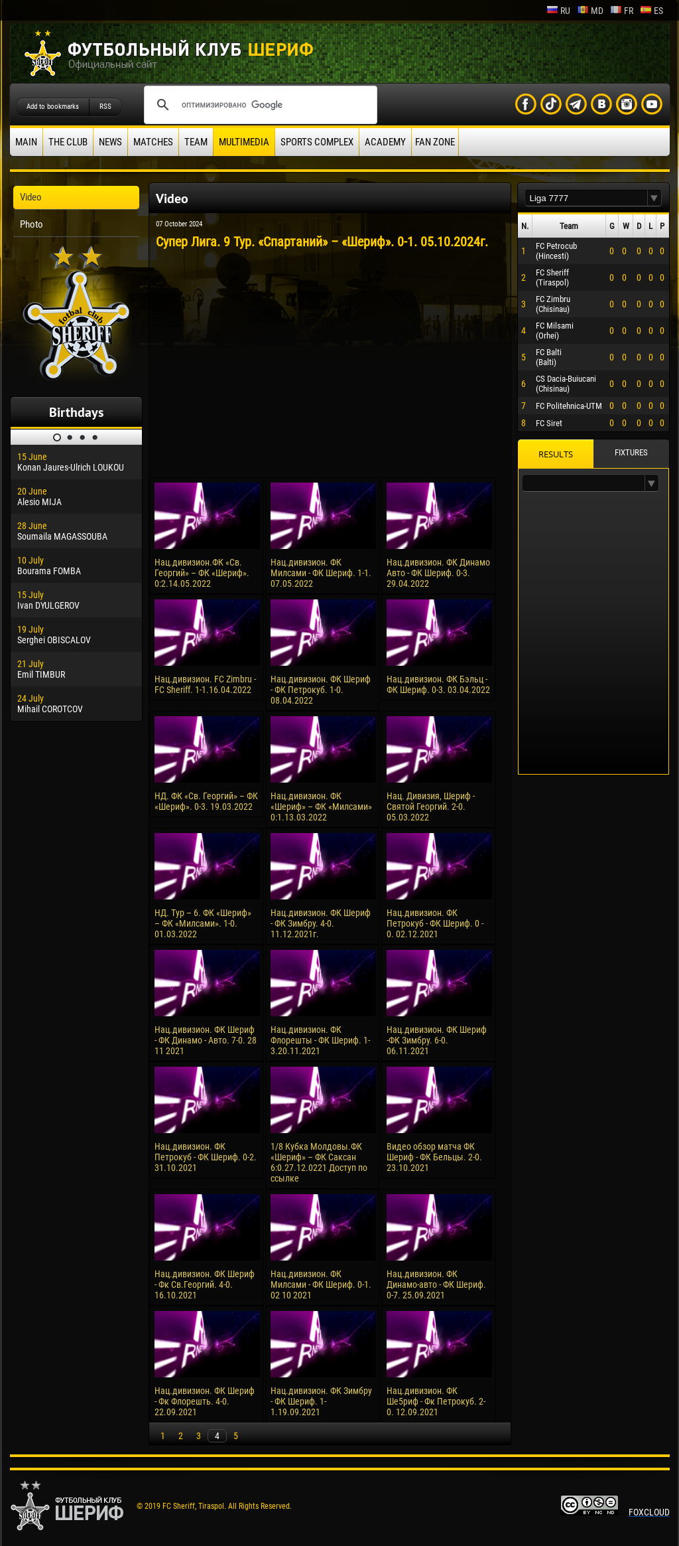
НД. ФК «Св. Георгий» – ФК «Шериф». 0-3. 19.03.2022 (206, 801)
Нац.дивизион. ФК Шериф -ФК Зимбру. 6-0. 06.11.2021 (437, 1040)
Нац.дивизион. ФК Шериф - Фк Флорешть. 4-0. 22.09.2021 (204, 1401)
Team (196, 142)
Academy (385, 142)
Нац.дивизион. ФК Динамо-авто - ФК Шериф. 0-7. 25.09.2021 (436, 1284)
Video (31, 197)
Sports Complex (316, 142)
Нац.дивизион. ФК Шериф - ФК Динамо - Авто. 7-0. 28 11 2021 (205, 1040)
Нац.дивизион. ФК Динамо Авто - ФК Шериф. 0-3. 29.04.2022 (438, 573)
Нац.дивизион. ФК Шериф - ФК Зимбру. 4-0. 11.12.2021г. (321, 923)
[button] (654, 198)
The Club (68, 142)
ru (558, 10)
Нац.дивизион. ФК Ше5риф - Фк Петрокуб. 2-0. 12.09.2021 (436, 1401)
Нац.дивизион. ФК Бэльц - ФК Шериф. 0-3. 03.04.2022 (438, 684)
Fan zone (435, 142)
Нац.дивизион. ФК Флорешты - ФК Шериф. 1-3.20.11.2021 (320, 1040)
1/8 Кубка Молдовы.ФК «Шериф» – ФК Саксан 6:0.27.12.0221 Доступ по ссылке (319, 1162)
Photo (31, 224)
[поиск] (259, 105)
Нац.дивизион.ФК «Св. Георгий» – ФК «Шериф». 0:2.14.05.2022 (201, 573)
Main (26, 142)
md (590, 10)
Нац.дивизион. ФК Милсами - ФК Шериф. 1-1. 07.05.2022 (321, 573)
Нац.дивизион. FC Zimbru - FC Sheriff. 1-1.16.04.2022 (205, 684)
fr (621, 10)
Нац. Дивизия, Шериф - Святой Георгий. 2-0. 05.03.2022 (431, 806)
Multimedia (244, 142)
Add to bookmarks (53, 106)
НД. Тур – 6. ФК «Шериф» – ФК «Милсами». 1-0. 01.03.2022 (202, 923)
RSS (105, 106)
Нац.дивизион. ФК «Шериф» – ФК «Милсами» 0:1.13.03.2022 (321, 806)
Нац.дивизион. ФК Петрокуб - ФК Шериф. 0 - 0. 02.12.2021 (435, 923)
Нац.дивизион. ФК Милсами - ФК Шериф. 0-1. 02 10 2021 (321, 1284)
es (651, 10)
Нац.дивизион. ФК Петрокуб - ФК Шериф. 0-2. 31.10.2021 (205, 1157)
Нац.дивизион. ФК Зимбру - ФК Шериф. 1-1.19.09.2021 (321, 1401)
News (110, 142)
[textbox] (586, 198)
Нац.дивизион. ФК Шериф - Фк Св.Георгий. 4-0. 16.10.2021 (204, 1284)
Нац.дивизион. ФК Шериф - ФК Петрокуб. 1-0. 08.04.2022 (321, 690)
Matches (153, 142)
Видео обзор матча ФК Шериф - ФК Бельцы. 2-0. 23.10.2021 (434, 1157)
